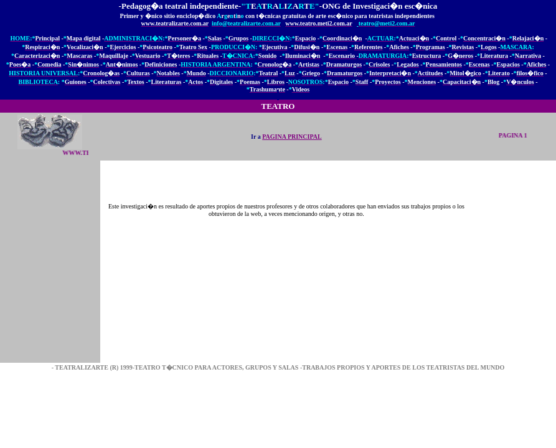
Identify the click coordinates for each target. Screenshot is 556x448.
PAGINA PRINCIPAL (291, 136)
